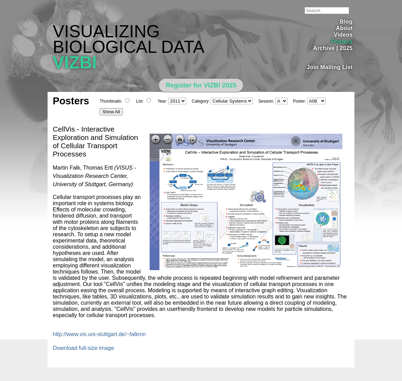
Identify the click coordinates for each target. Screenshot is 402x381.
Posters (342, 42)
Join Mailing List (330, 67)
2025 (346, 48)
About (344, 28)
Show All (111, 111)
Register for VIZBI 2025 (201, 85)
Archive (324, 48)
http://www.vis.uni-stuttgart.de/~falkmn (99, 334)
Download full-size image (83, 348)
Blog (346, 22)
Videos (343, 35)
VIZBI (75, 62)
